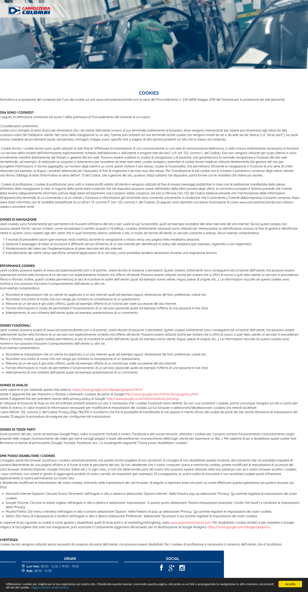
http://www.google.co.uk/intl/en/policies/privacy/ (130, 399)
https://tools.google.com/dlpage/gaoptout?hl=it (94, 390)
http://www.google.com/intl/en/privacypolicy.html (148, 394)
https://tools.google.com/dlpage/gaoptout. (226, 527)
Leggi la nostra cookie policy (50, 588)
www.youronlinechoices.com (177, 522)
